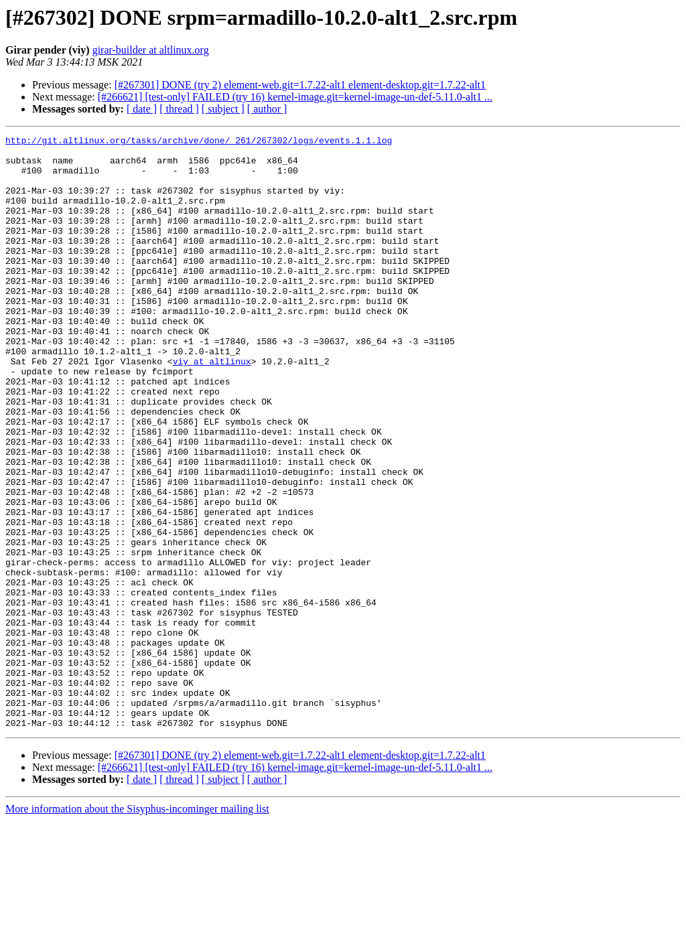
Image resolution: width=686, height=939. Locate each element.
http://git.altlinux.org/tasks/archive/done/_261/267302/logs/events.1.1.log (198, 142)
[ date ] (142, 109)
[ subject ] (223, 109)
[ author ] (267, 109)
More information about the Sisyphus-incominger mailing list (137, 927)
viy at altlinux (212, 407)
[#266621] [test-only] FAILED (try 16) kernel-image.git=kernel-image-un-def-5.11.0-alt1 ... (295, 96)
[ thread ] (179, 109)
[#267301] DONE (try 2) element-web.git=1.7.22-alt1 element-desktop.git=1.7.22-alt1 (300, 84)
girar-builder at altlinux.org (150, 50)
